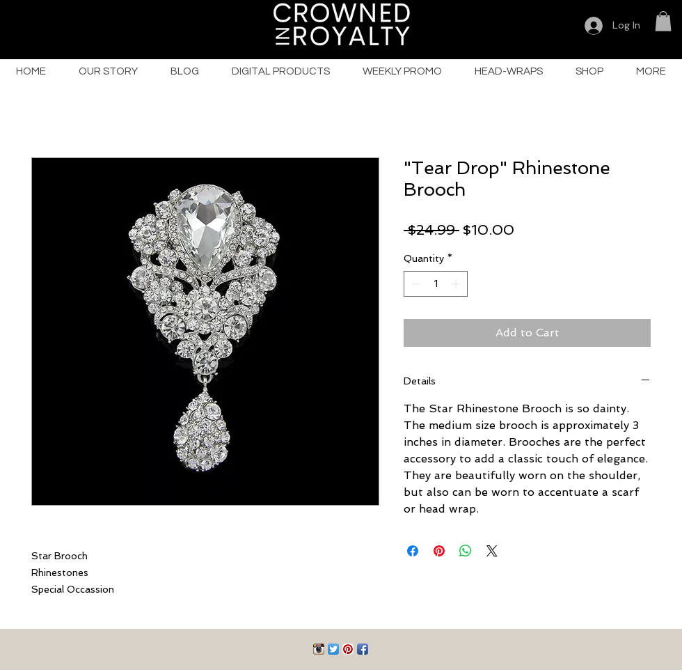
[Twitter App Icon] (333, 649)
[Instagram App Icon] (318, 649)
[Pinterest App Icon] (348, 649)
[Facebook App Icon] (362, 649)
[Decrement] (414, 284)
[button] (663, 21)
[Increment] (457, 284)
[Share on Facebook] (412, 551)
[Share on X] (492, 551)
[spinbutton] (435, 284)
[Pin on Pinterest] (439, 551)
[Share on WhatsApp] (465, 551)
